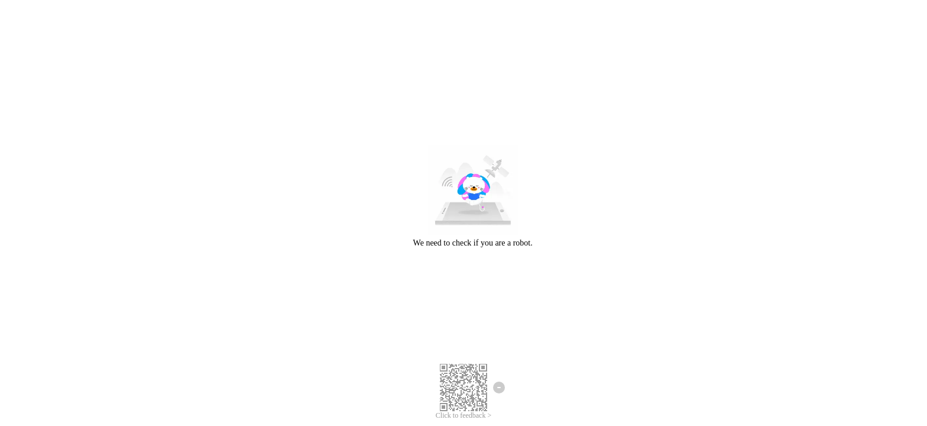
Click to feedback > (463, 415)
